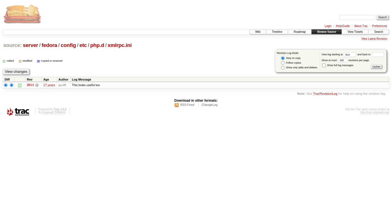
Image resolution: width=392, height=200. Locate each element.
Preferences (379, 26)
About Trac (361, 26)
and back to (371, 54)
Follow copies (291, 63)
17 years (49, 85)
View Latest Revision (374, 38)
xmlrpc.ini (120, 45)
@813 (30, 85)
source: (12, 45)
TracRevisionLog (325, 94)
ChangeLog (209, 104)
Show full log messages (337, 65)
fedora (49, 45)
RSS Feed (187, 104)
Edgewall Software (53, 112)
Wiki (257, 31)
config (68, 45)
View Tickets (355, 31)
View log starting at (340, 54)
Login (328, 26)
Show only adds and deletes (299, 67)
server (30, 45)
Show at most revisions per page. (346, 60)
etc (83, 45)
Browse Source (326, 31)
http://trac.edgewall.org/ (374, 112)
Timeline (277, 31)
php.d (97, 45)
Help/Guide (343, 26)
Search (378, 31)
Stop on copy (290, 58)
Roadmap (300, 31)
